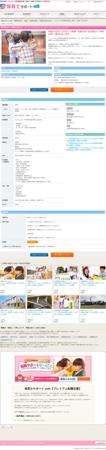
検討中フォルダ (78, 2)
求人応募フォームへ (62, 90)
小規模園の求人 (93, 337)
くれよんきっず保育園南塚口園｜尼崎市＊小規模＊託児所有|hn (70, 20)
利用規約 (3, 443)
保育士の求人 (14, 337)
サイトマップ (11, 443)
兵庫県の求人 (4, 337)
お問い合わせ (20, 443)
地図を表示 (33, 242)
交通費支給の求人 (66, 337)
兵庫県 (26, 20)
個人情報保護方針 (30, 443)
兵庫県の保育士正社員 (45, 20)
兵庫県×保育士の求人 (6, 340)
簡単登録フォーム (24, 412)
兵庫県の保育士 (33, 20)
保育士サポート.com (6, 20)
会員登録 (68, 2)
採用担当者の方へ (99, 2)
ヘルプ (88, 2)
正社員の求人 (23, 337)
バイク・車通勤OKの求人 (80, 337)
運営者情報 (40, 443)
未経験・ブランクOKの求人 (36, 337)
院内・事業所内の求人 (53, 337)
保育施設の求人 (18, 20)
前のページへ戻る (8, 23)
